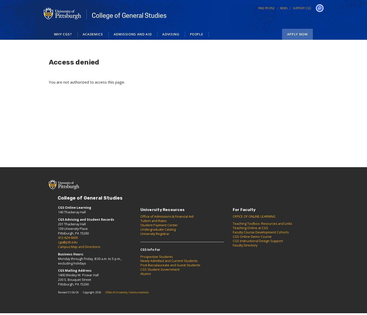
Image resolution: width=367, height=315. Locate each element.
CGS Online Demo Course (252, 236)
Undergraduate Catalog (158, 229)
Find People (266, 8)
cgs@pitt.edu (68, 242)
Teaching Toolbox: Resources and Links (262, 223)
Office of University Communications (127, 292)
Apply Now (297, 34)
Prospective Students (156, 257)
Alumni (145, 274)
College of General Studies (129, 15)
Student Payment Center (159, 225)
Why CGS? (63, 34)
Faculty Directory (245, 245)
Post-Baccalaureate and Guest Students (170, 265)
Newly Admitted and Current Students (169, 261)
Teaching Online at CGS (250, 228)
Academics (93, 34)
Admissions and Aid (133, 34)
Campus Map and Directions (79, 247)
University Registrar (154, 234)
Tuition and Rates (153, 221)
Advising (170, 34)
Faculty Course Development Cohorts (261, 232)
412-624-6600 (68, 237)
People (196, 34)
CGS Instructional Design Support (258, 241)
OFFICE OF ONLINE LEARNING (254, 216)
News (283, 8)
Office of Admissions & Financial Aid (167, 216)
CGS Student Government (160, 269)
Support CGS (302, 8)
